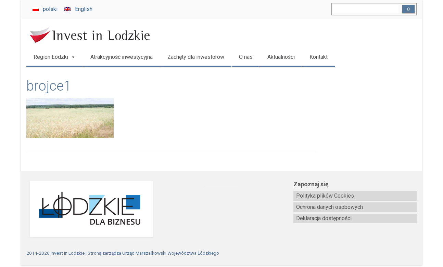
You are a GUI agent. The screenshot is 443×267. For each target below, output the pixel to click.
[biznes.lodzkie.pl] (88, 209)
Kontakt (318, 57)
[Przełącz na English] (78, 9)
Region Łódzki (55, 57)
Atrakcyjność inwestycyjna (121, 57)
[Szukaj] (408, 9)
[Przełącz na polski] (45, 9)
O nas (246, 57)
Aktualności (281, 57)
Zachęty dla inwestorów (195, 57)
